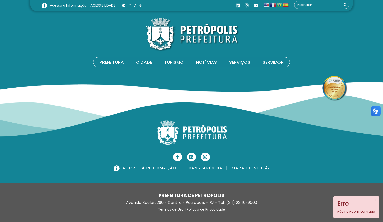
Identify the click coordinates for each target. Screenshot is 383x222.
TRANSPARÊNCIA (204, 168)
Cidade (144, 62)
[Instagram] (247, 5)
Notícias (206, 62)
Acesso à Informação (68, 5)
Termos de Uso (171, 209)
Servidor (273, 62)
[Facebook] (177, 157)
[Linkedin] (238, 5)
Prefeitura (111, 62)
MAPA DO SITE (250, 168)
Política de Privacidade (206, 209)
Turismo (174, 62)
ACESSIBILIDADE (103, 5)
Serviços (239, 62)
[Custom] (256, 5)
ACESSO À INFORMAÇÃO (145, 168)
